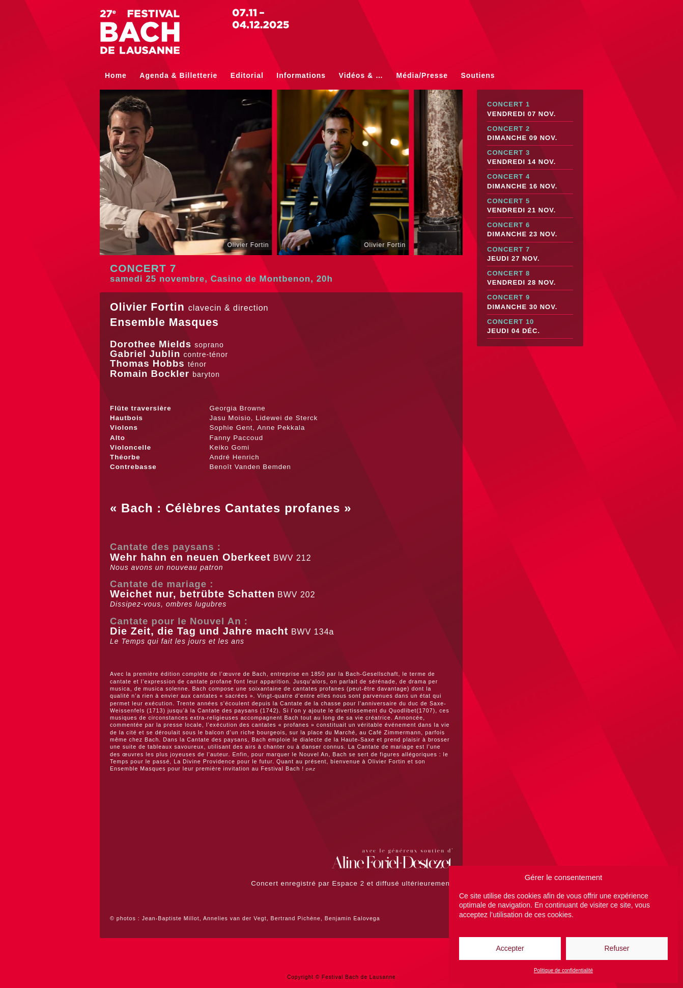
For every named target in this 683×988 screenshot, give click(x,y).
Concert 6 (530, 230)
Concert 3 (530, 158)
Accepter (510, 948)
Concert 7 (530, 254)
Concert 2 (530, 134)
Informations (301, 75)
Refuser (616, 948)
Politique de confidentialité (563, 970)
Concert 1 (530, 109)
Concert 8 (530, 278)
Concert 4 (530, 181)
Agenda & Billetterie (178, 75)
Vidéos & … (361, 75)
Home (116, 75)
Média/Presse (422, 75)
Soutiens (478, 75)
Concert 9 (530, 302)
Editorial (247, 75)
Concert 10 (530, 327)
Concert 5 (530, 206)
